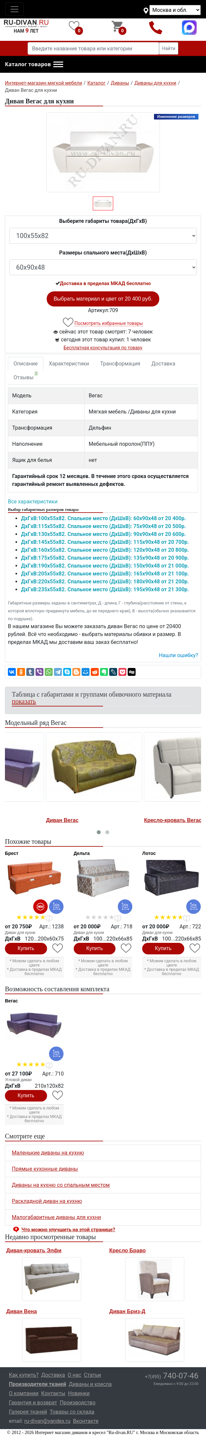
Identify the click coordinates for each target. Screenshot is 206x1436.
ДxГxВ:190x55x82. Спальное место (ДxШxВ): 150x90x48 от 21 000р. (105, 566)
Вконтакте (85, 1421)
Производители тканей (37, 1384)
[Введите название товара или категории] (93, 48)
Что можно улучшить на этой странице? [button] (68, 1230)
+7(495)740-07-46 (155, 27)
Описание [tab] (25, 363)
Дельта (82, 853)
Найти (168, 48)
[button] (34, 64)
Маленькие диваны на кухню (48, 1153)
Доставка (163, 363)
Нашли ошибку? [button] (178, 655)
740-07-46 (171, 1375)
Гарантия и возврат (33, 1402)
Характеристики (69, 363)
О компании (24, 1393)
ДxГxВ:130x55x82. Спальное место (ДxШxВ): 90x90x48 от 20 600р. (103, 534)
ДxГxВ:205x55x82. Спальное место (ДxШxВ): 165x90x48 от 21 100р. (105, 574)
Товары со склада (72, 1412)
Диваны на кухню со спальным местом (61, 1185)
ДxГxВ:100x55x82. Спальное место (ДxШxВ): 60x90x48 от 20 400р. (103, 518)
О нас (74, 1375)
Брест (11, 853)
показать (24, 701)
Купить (26, 948)
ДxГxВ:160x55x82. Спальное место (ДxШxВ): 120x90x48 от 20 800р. (105, 550)
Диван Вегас (22, 820)
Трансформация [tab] (120, 363)
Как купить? (24, 1375)
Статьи (92, 1375)
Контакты (53, 1393)
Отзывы (25, 376)
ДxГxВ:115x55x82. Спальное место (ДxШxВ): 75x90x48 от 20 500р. (103, 526)
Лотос (149, 853)
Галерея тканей (28, 1412)
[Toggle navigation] (14, 9)
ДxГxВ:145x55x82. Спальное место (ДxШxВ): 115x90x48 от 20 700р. (105, 542)
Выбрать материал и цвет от (103, 299)
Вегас (11, 1000)
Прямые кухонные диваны (45, 1169)
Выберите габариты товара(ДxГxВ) (103, 221)
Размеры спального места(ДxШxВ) (103, 253)
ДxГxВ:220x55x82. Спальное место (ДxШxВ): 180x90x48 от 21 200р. (105, 581)
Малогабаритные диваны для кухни (56, 1217)
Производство (78, 1402)
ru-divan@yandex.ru (47, 1421)
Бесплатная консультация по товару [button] (103, 347)
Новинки (79, 1393)
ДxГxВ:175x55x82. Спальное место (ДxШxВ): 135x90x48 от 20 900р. (105, 558)
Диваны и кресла (90, 1384)
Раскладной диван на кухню (47, 1201)
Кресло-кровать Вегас (133, 820)
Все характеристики (33, 501)
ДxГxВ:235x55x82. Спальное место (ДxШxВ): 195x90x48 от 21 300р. (105, 589)
